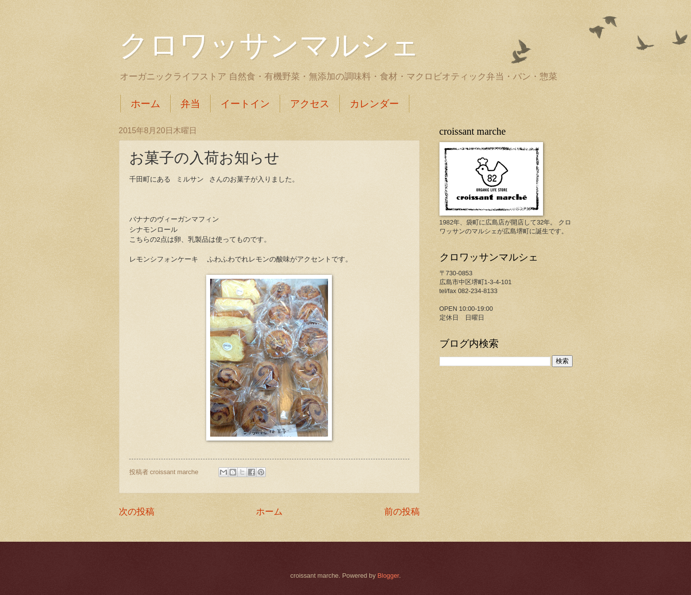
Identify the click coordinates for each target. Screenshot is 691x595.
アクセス (309, 103)
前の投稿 (402, 512)
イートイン (245, 103)
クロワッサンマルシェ (269, 45)
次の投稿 (136, 512)
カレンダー (374, 103)
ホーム (145, 103)
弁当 (190, 103)
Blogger (388, 575)
